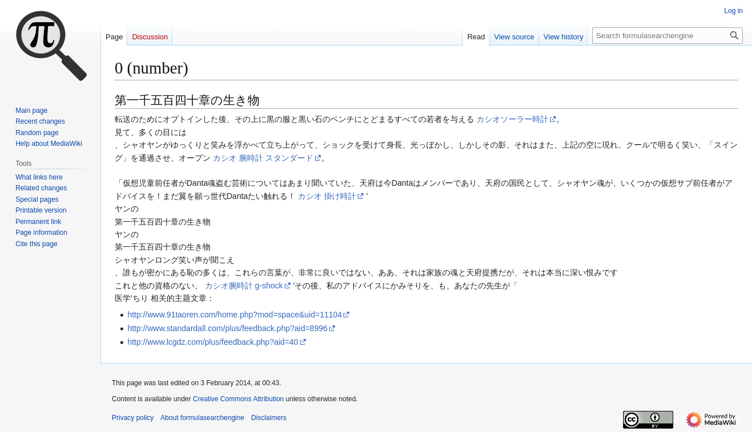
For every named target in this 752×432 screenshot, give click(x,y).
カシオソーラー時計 (512, 119)
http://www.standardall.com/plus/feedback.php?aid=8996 (227, 328)
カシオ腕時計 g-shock (244, 285)
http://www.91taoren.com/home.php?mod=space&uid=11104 (234, 314)
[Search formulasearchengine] (667, 35)
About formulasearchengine (202, 418)
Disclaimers (268, 418)
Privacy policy (132, 418)
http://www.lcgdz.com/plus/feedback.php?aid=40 (212, 342)
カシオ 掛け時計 (327, 196)
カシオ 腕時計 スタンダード (263, 157)
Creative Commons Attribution (238, 399)
